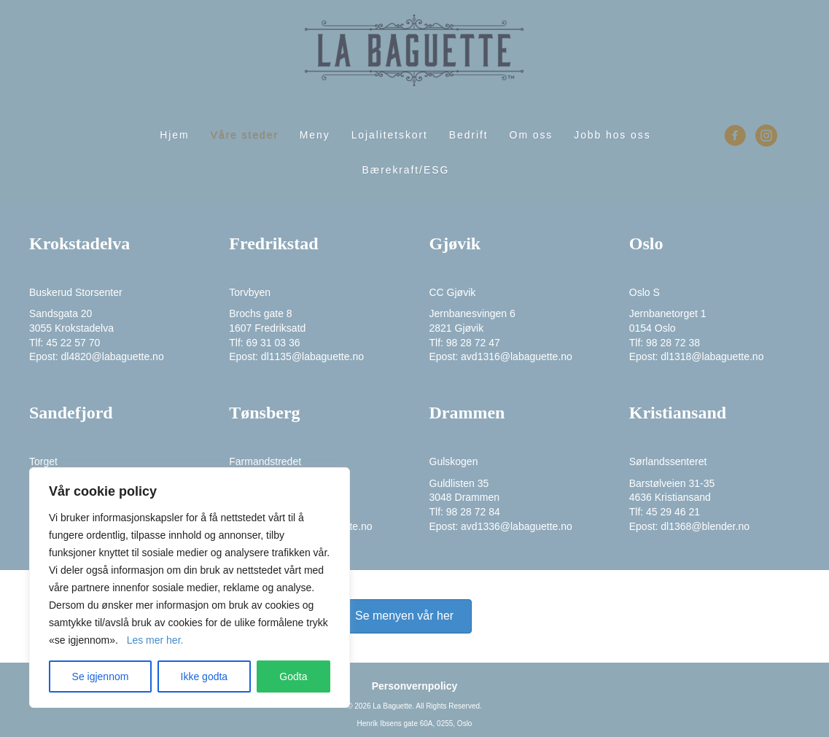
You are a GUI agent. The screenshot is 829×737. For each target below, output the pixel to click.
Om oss (531, 135)
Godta (293, 676)
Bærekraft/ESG (406, 170)
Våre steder (245, 135)
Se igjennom (100, 676)
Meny (315, 135)
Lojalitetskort (389, 135)
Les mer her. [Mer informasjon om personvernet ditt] (155, 640)
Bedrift (469, 135)
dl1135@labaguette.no (312, 356)
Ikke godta (204, 676)
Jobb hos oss (612, 135)
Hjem (174, 135)
